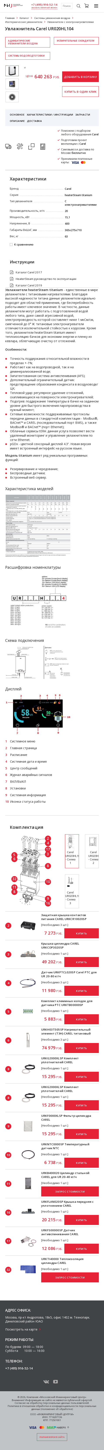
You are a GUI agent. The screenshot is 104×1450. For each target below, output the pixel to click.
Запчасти (82, 114)
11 (14, 887)
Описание (17, 121)
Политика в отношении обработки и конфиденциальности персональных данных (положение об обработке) (52, 1408)
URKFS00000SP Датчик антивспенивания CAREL (59, 1232)
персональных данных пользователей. (66, 1403)
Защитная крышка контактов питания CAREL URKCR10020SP (63, 917)
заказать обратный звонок (44, 8)
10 (48, 881)
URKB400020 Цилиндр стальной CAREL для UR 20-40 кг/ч (65, 1175)
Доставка (34, 121)
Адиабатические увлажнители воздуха (23, 42)
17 (48, 849)
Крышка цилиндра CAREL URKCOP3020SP (60, 945)
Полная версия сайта (52, 1437)
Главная (10, 18)
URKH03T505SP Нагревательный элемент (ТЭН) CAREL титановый (66, 1031)
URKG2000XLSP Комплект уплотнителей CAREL (60, 1060)
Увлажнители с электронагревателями (70, 22)
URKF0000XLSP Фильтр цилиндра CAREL (66, 1118)
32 (14, 878)
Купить (81, 933)
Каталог (24, 18)
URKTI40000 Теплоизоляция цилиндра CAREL (62, 1261)
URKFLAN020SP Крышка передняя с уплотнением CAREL (67, 1204)
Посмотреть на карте (21, 1329)
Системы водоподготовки (26, 55)
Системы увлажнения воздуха (52, 18)
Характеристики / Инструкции (50, 114)
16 (48, 903)
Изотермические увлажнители (23, 22)
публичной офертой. (79, 1400)
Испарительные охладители (75, 40)
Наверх (61, 1427)
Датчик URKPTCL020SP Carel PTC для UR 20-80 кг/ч (69, 974)
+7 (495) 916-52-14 (44, 5)
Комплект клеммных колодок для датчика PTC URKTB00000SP (66, 1003)
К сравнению (23, 244)
